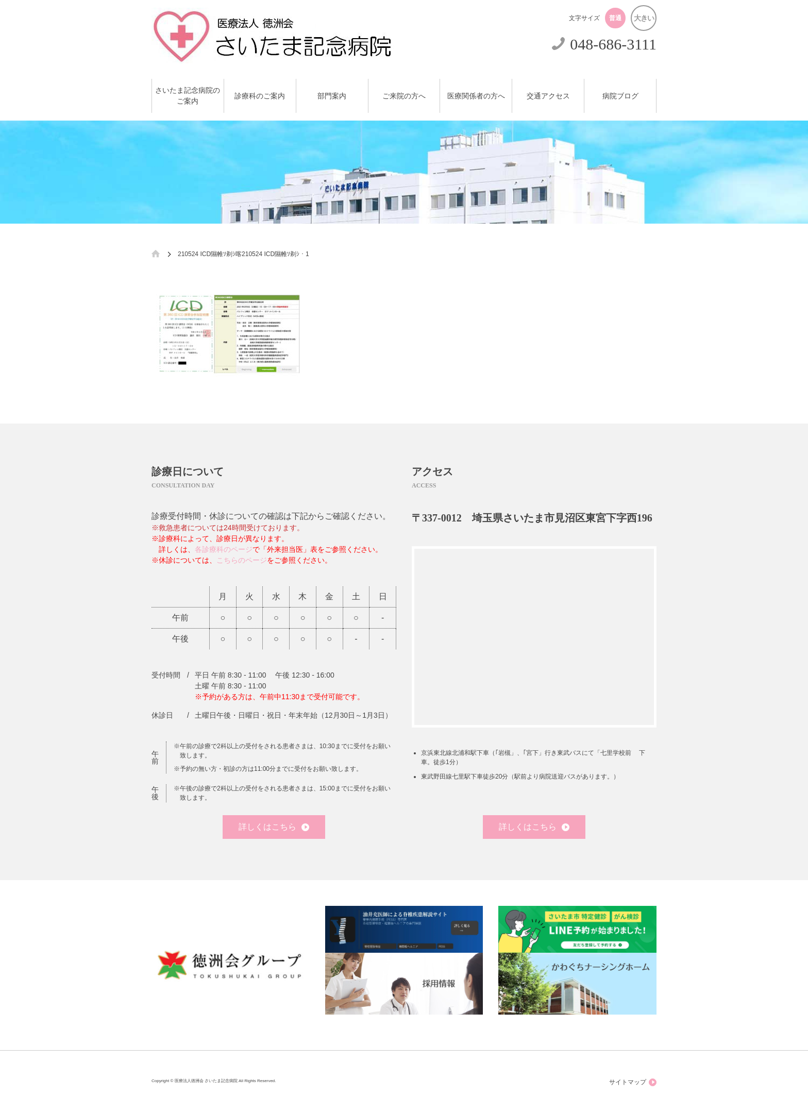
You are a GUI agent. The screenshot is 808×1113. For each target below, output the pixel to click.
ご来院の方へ (404, 96)
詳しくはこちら (274, 826)
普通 (615, 18)
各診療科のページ (223, 549)
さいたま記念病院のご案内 (187, 96)
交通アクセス (548, 96)
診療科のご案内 (259, 96)
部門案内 (331, 96)
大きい (644, 18)
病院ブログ (620, 96)
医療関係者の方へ (476, 96)
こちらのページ (241, 560)
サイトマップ (632, 1082)
